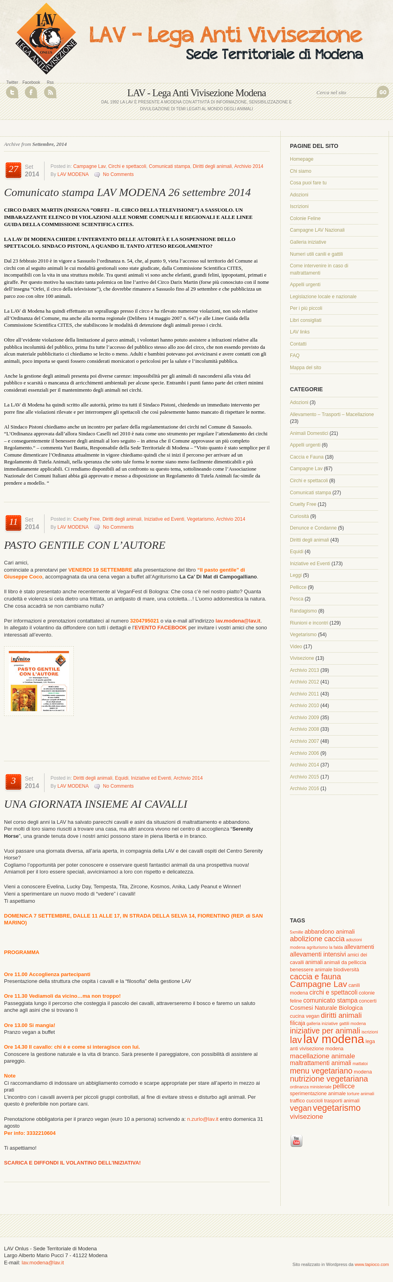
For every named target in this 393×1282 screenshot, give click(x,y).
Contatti (298, 344)
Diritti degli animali (212, 166)
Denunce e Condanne (313, 528)
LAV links (300, 332)
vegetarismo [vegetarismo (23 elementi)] (337, 1108)
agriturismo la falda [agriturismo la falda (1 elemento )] (325, 947)
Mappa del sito (305, 367)
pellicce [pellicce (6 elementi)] (344, 1086)
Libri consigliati (306, 320)
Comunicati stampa (169, 166)
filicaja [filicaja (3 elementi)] (297, 1023)
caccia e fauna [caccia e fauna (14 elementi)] (315, 976)
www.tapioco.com (372, 1264)
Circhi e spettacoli (127, 166)
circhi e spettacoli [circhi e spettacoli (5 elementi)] (334, 992)
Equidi (121, 778)
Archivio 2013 (304, 670)
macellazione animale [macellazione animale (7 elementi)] (322, 1056)
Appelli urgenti (305, 284)
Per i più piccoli (306, 308)
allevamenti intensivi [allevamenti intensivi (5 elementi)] (318, 954)
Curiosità (299, 516)
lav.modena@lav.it (238, 621)
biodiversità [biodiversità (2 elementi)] (346, 970)
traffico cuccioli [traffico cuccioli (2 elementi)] (306, 1101)
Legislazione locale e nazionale (323, 296)
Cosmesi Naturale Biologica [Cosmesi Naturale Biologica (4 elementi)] (326, 1008)
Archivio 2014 (248, 166)
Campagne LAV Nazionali (317, 230)
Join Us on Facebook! (31, 92)
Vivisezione (302, 658)
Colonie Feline (305, 218)
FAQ (295, 355)
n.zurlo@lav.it (202, 1119)
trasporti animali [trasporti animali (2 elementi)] (341, 1101)
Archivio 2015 (304, 777)
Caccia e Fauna (307, 457)
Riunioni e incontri (309, 623)
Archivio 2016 (304, 788)
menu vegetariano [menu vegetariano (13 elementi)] (321, 1070)
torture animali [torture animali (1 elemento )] (360, 1093)
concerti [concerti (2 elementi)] (368, 1001)
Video (296, 646)
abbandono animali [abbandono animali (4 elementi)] (330, 931)
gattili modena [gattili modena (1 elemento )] (352, 1023)
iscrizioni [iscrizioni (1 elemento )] (370, 1031)
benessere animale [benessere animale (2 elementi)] (311, 970)
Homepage (302, 159)
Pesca (296, 599)
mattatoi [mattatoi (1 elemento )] (360, 1063)
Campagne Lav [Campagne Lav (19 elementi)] (318, 984)
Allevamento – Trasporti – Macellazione (332, 414)
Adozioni (299, 195)
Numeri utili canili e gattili (316, 254)
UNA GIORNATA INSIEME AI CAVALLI (95, 804)
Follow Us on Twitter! (12, 92)
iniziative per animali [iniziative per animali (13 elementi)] (325, 1030)
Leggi (296, 575)
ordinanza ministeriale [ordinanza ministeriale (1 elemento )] (311, 1086)
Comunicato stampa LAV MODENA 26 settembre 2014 (127, 192)
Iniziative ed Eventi (164, 519)
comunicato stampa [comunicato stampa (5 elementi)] (330, 1000)
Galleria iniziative (308, 242)
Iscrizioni (299, 206)
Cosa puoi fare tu (308, 183)
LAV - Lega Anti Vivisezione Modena (196, 92)
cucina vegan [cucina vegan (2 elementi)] (305, 1016)
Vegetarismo (200, 519)
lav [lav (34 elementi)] (296, 1040)
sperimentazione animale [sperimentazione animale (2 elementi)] (318, 1093)
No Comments (118, 174)
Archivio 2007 (304, 741)
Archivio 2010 (304, 705)
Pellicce (298, 587)
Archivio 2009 (304, 717)
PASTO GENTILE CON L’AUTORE (85, 545)
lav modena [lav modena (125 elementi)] (333, 1038)
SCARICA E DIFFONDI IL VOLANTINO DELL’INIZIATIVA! (72, 1163)
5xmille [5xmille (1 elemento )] (296, 932)
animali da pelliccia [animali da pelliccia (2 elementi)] (345, 962)
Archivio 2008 (304, 729)
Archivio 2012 (304, 682)
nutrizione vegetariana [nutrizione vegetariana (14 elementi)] (329, 1078)
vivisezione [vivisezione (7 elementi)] (306, 1116)
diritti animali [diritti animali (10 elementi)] (341, 1015)
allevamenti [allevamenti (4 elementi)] (359, 947)
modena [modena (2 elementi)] (363, 1072)
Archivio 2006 (304, 753)
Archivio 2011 (304, 694)
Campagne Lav (89, 166)
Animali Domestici (309, 433)
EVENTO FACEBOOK (161, 628)
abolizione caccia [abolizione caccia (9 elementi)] (317, 939)
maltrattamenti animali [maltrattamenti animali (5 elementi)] (320, 1063)
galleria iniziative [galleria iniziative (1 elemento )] (322, 1023)
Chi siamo (300, 171)
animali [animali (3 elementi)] (314, 962)
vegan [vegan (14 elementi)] (301, 1108)
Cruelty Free (86, 519)
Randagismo (303, 611)
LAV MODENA (72, 174)
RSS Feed (50, 92)
